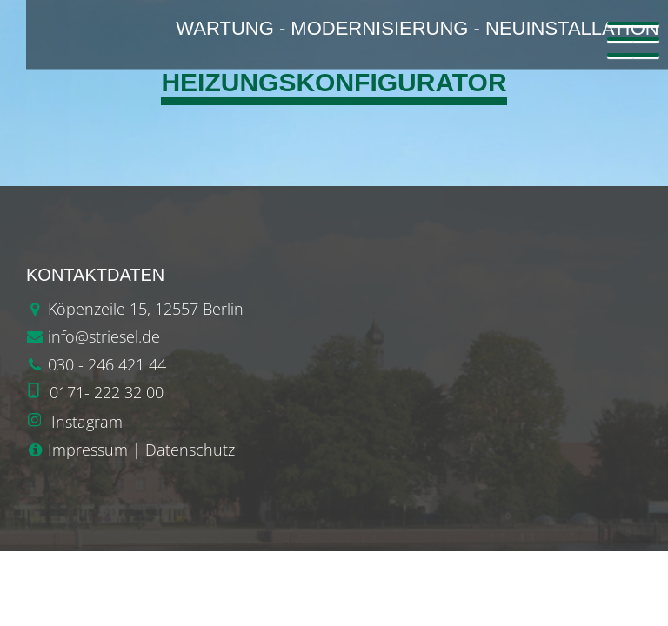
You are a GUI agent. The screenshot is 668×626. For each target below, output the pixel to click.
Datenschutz (190, 449)
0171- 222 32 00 (107, 392)
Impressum (88, 449)
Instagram (87, 421)
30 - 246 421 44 (111, 364)
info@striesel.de (104, 336)
